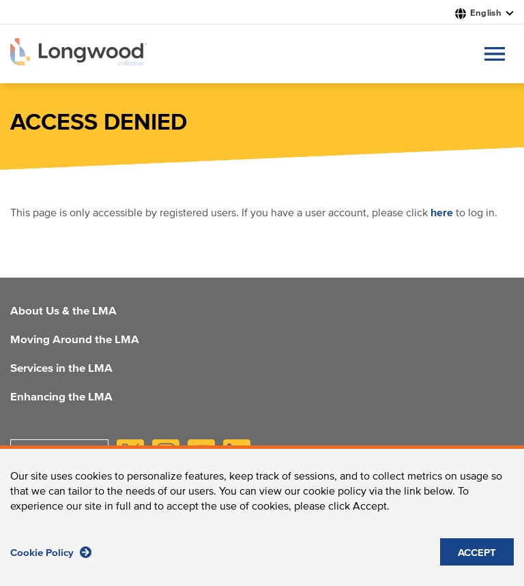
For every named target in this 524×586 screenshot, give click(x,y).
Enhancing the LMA (61, 397)
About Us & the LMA (63, 311)
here (442, 212)
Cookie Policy (50, 557)
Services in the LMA (61, 369)
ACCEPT (477, 558)
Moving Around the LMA (74, 340)
